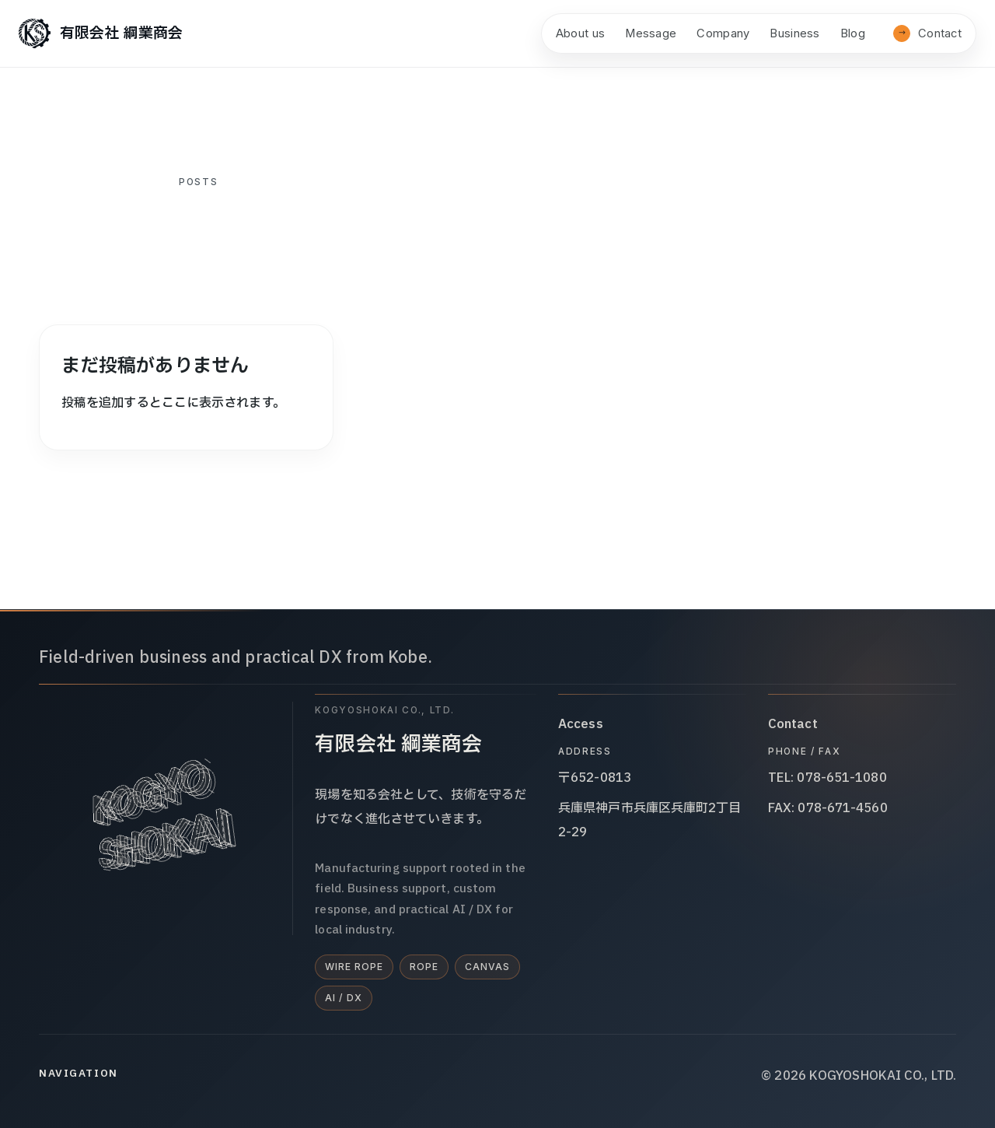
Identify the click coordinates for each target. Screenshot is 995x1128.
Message (650, 33)
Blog (852, 33)
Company (722, 33)
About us (580, 33)
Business (794, 33)
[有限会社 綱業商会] (101, 33)
